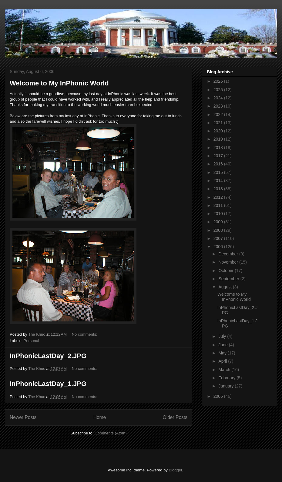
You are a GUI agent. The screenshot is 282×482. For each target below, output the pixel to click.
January (226, 386)
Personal (31, 340)
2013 (218, 188)
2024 (218, 97)
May (222, 353)
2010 (218, 213)
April (223, 361)
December (228, 253)
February (227, 377)
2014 (218, 180)
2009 (218, 221)
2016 (218, 163)
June (223, 344)
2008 (218, 230)
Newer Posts (23, 417)
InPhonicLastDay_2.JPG (48, 356)
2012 (218, 197)
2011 (218, 205)
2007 (218, 238)
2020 (218, 130)
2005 (218, 396)
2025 (218, 89)
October (226, 270)
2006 (218, 246)
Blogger (175, 470)
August (225, 286)
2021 (218, 122)
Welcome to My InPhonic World (59, 83)
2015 (218, 172)
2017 (218, 155)
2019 (218, 139)
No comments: (85, 334)
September (229, 278)
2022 (218, 114)
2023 (218, 106)
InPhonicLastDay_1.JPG (48, 383)
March (224, 369)
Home (99, 417)
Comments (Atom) (110, 433)
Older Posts (175, 417)
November (228, 262)
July (222, 336)
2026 (218, 81)
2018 (218, 147)
